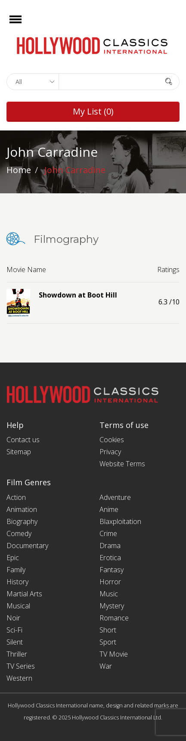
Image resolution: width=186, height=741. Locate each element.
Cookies (111, 439)
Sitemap (18, 451)
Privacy (110, 451)
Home (18, 170)
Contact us (23, 439)
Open (23, 24)
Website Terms (122, 463)
